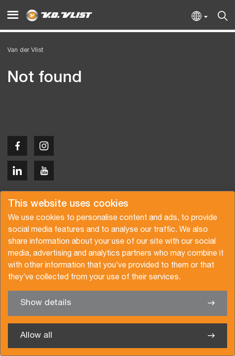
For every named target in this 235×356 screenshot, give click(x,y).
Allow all (36, 335)
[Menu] (12, 15)
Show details (45, 303)
